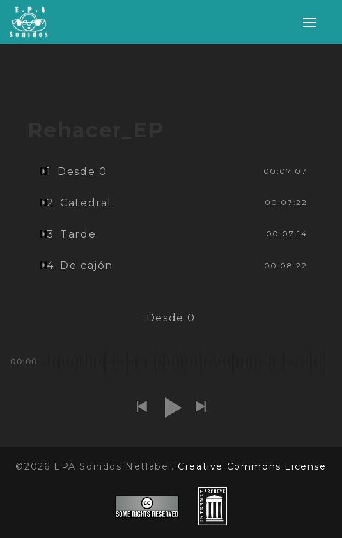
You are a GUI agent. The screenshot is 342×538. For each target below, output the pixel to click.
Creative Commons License (252, 466)
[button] (142, 407)
